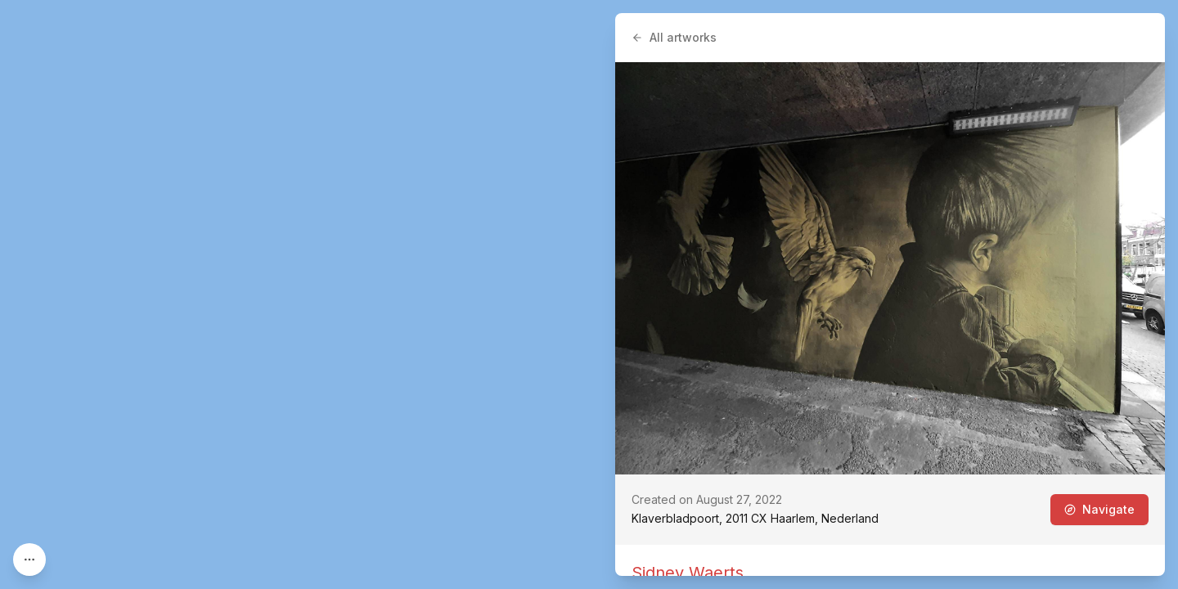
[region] (589, 294)
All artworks (674, 37)
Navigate (1099, 509)
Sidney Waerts (688, 572)
